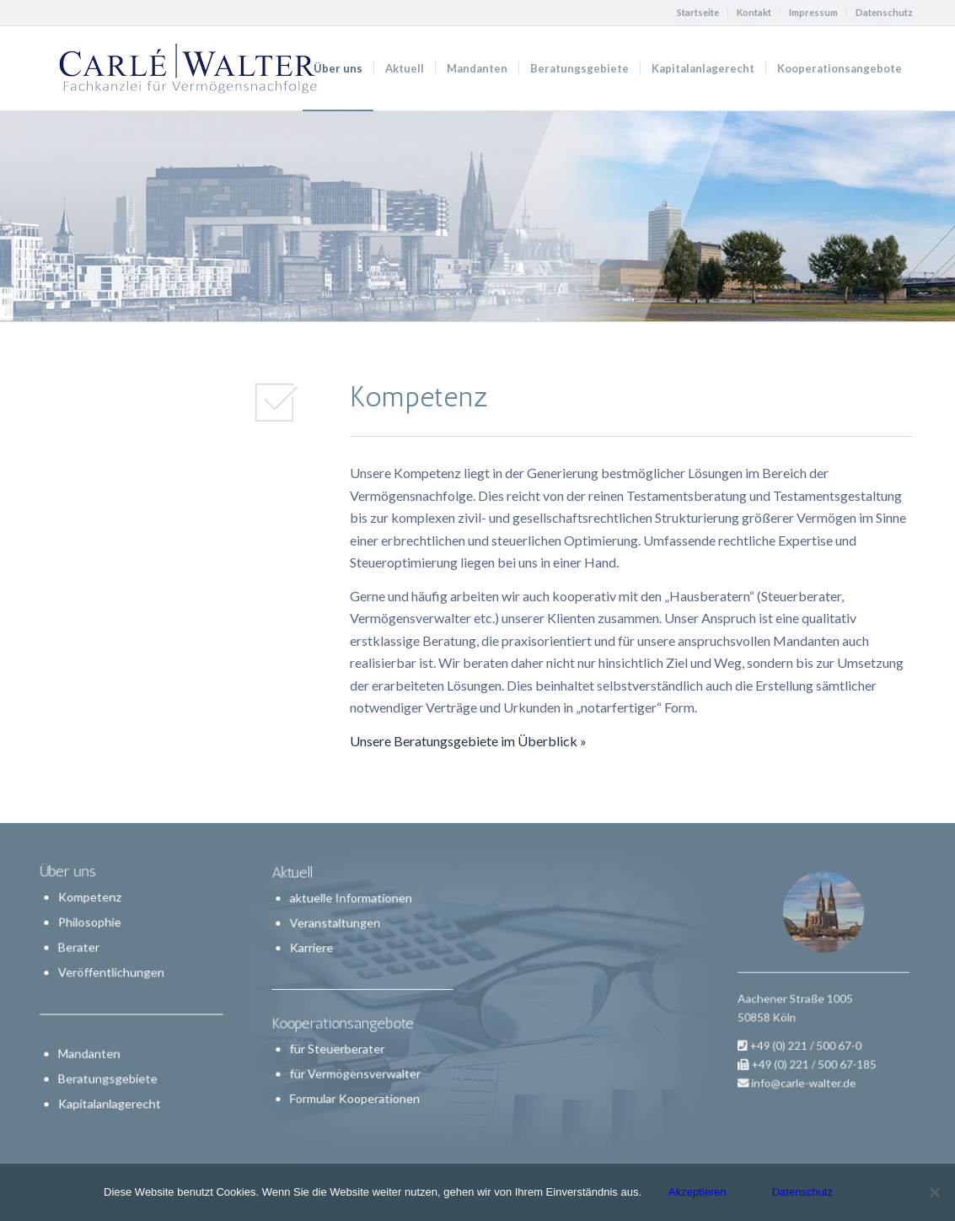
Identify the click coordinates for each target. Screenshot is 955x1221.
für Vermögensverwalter (355, 1066)
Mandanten (90, 1052)
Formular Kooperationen (355, 1089)
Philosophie (90, 923)
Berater (80, 947)
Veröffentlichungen (112, 973)
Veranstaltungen (337, 929)
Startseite (698, 12)
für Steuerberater (339, 1044)
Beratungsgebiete (109, 1077)
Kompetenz (90, 898)
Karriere (315, 952)
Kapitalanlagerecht (110, 1102)
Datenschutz (884, 12)
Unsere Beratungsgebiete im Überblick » (468, 741)
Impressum (813, 12)
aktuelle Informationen (351, 906)
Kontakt (754, 12)
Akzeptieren (697, 1192)
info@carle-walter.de (809, 1057)
